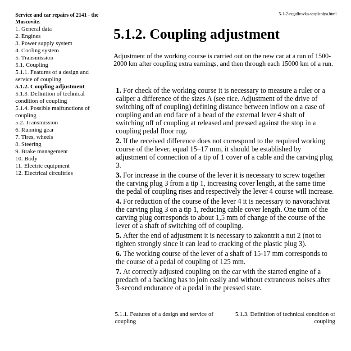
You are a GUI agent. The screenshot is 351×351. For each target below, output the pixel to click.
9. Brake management (41, 151)
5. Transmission (34, 57)
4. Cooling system (37, 50)
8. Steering (28, 144)
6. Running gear (34, 129)
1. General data (33, 28)
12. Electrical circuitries (44, 172)
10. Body (26, 158)
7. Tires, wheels (34, 136)
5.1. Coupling (31, 64)
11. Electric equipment (42, 165)
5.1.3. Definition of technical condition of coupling (50, 97)
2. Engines (28, 35)
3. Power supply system (44, 43)
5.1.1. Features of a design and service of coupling (52, 75)
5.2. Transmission (36, 122)
